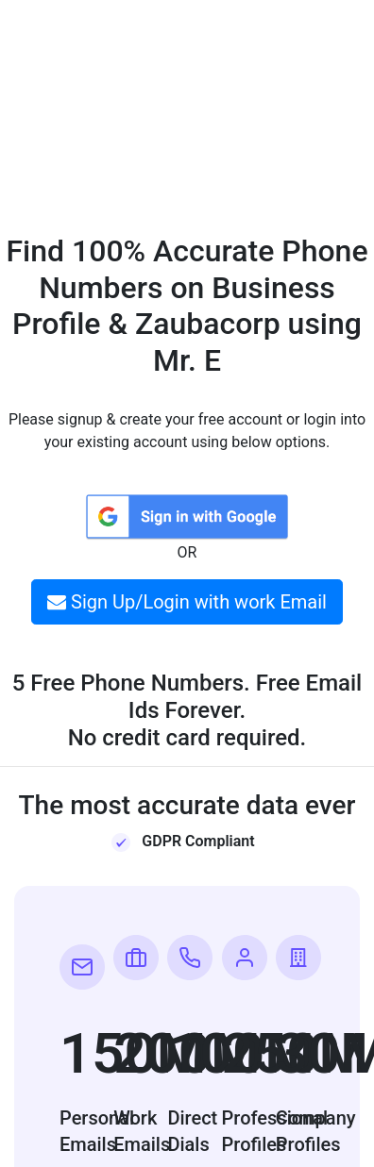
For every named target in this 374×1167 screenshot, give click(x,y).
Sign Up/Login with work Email (187, 602)
